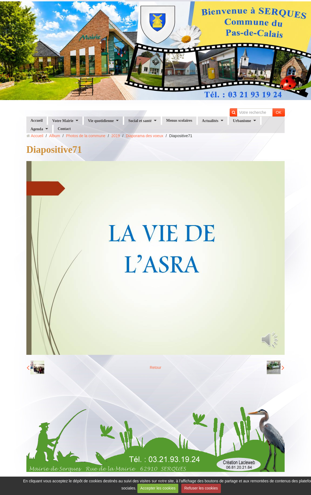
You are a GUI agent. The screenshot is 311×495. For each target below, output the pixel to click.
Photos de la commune (85, 136)
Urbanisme (242, 120)
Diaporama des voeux (144, 136)
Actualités (210, 120)
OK (278, 112)
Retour (155, 367)
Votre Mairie (62, 120)
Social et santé (140, 120)
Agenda (36, 129)
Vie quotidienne (101, 120)
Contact (64, 129)
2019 (115, 136)
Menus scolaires (179, 120)
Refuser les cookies (201, 488)
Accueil (36, 120)
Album (54, 136)
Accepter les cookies (158, 488)
